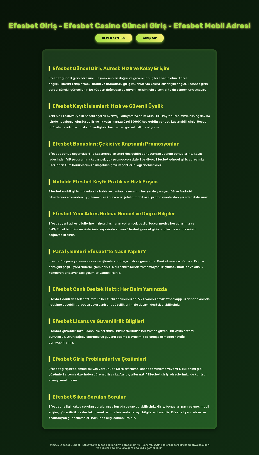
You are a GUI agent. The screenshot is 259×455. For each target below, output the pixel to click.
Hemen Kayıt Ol (114, 38)
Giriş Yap (150, 38)
